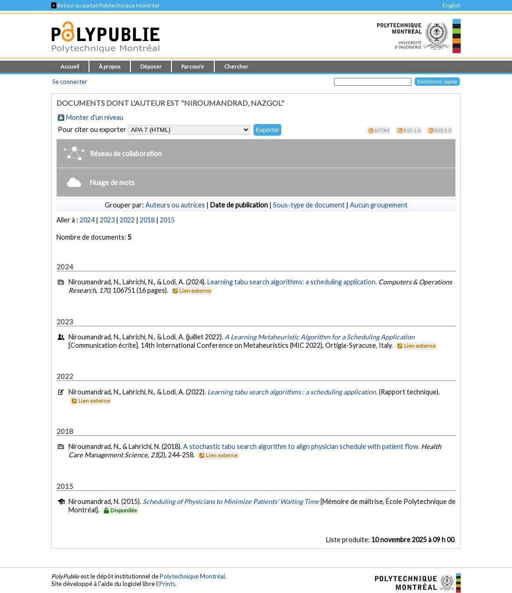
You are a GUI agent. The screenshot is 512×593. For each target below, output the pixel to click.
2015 (167, 220)
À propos (110, 66)
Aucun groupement (379, 205)
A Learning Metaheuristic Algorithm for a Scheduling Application (320, 337)
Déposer (151, 66)
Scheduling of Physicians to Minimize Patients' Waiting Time (231, 501)
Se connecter (69, 81)
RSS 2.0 (442, 130)
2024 (87, 220)
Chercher (236, 66)
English (452, 5)
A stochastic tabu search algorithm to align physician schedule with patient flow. (301, 446)
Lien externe (191, 290)
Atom (381, 130)
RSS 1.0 (412, 130)
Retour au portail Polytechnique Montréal (105, 5)
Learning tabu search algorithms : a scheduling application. (293, 392)
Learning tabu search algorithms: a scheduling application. (292, 282)
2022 (127, 220)
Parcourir (193, 66)
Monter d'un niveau (94, 117)
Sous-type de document (309, 205)
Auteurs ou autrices (175, 205)
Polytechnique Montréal (192, 576)
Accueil (70, 66)
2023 (107, 220)
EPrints (165, 583)
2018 (147, 220)
